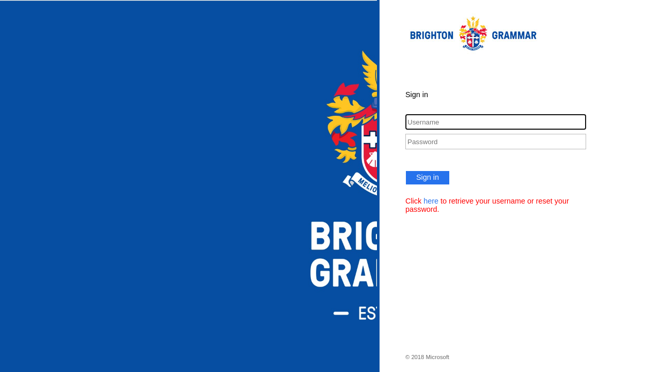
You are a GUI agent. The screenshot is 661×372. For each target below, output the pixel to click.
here (430, 201)
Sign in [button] (427, 177)
